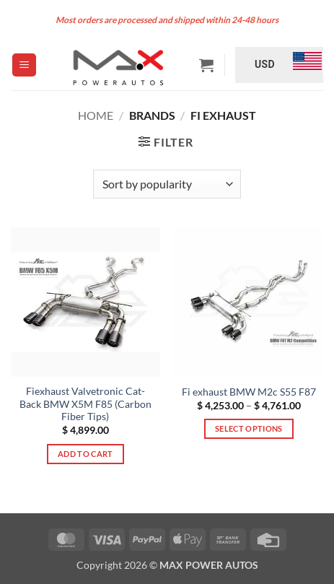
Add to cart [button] (85, 453)
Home (95, 115)
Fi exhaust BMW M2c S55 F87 (249, 392)
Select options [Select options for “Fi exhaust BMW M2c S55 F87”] (249, 428)
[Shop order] (167, 184)
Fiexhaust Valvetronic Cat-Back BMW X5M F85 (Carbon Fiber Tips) (85, 403)
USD (265, 64)
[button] (24, 65)
